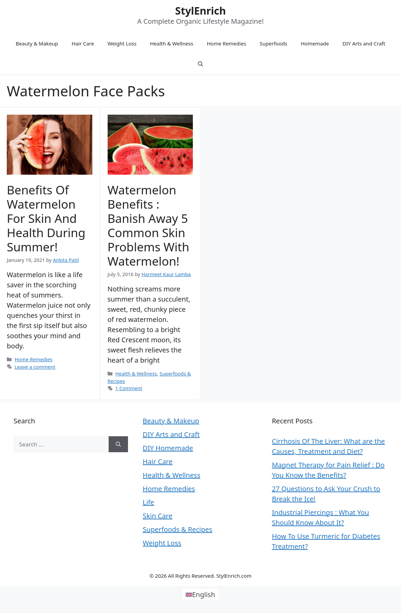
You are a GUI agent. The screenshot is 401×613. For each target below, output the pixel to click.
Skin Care (157, 515)
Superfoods (273, 43)
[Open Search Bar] (200, 64)
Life (148, 502)
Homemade (315, 43)
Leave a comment (35, 367)
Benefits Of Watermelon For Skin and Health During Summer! (46, 218)
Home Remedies (226, 43)
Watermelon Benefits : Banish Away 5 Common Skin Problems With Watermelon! (148, 225)
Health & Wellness (171, 43)
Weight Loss (122, 43)
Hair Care (83, 43)
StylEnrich (200, 11)
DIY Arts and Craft (364, 43)
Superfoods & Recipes (177, 529)
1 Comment (128, 388)
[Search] (118, 444)
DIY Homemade (168, 448)
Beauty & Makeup (37, 43)
